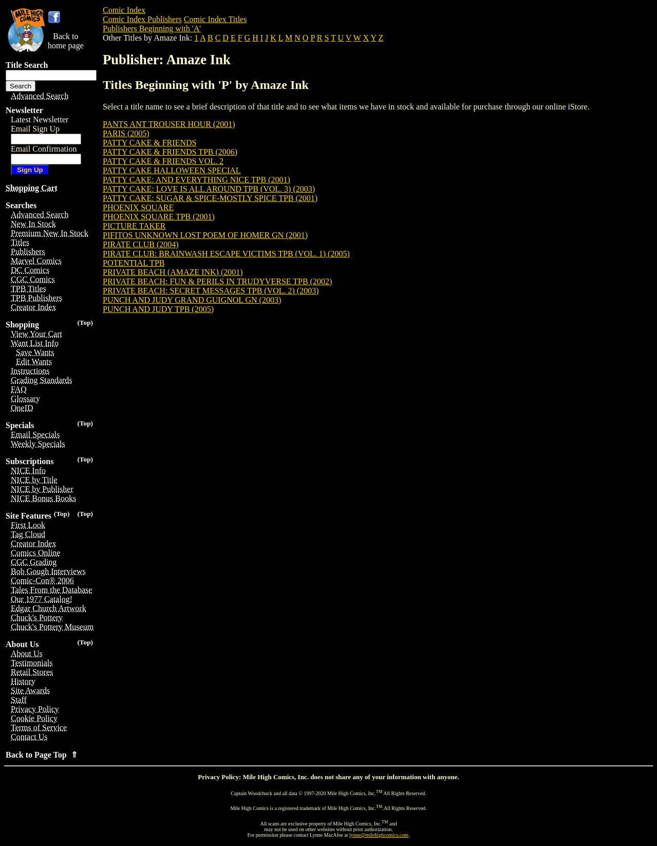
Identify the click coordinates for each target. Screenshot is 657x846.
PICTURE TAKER (134, 226)
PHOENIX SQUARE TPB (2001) (159, 216)
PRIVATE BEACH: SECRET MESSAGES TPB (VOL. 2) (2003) (211, 290)
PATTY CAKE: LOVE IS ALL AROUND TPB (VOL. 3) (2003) (209, 189)
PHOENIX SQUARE (138, 207)
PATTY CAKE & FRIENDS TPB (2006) (170, 152)
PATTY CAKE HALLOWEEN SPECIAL (172, 170)
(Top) (85, 322)
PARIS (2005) (126, 133)
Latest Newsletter (39, 119)
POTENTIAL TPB (133, 263)
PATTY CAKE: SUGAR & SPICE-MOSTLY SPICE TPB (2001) (210, 198)
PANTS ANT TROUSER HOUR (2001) (169, 124)
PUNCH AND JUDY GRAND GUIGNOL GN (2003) (192, 300)
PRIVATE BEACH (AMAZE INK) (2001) (173, 272)
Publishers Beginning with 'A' (152, 28)
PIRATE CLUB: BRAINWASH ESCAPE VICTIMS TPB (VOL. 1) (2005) (226, 253)
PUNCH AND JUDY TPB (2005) (158, 309)
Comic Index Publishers (142, 19)
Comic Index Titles (215, 19)
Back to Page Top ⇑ (42, 754)
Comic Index (124, 10)
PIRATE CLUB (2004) (141, 244)
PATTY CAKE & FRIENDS (149, 142)
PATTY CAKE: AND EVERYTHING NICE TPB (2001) (196, 179)
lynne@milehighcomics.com (378, 835)
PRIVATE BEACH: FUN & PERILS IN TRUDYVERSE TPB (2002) (217, 281)
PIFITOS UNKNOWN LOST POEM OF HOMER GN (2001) (205, 235)
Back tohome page (66, 41)
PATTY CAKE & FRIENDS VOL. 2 (163, 161)
